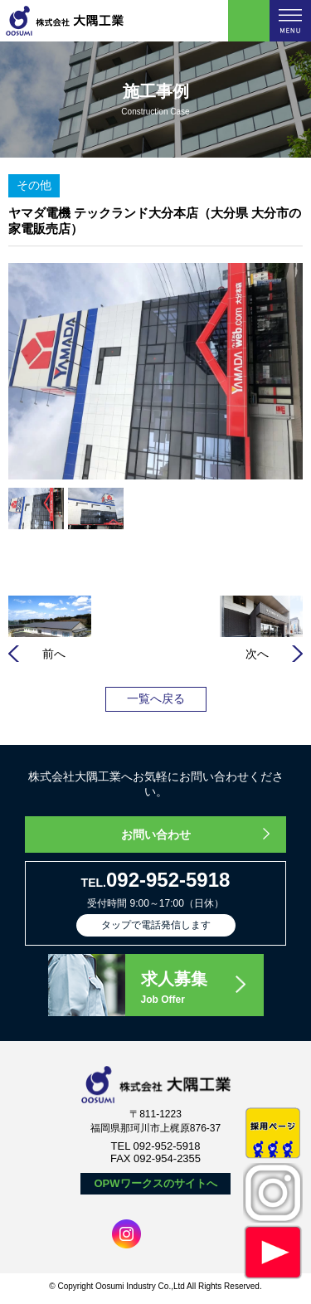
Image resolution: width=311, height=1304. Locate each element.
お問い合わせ (156, 834)
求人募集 (201, 989)
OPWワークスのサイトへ (155, 1183)
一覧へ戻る (156, 698)
